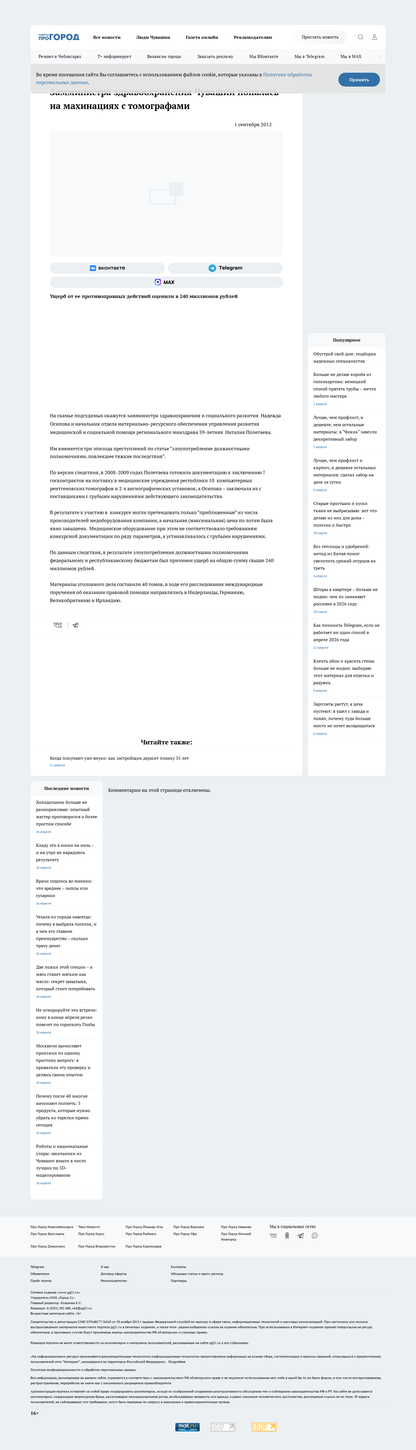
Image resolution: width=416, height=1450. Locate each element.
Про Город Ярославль (47, 1234)
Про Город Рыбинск (141, 1234)
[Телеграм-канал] (225, 268)
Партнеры (179, 1281)
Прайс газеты (41, 1281)
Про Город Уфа (185, 1234)
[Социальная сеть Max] (166, 282)
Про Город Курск (91, 1234)
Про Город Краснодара (143, 1246)
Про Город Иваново (236, 1227)
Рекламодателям (253, 37)
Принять (359, 79)
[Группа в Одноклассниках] (287, 1235)
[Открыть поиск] (360, 37)
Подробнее (177, 1362)
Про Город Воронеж (188, 1227)
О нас (105, 1267)
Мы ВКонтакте (263, 56)
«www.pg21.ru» (68, 1292)
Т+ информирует (114, 56)
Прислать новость (320, 37)
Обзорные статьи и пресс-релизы (197, 1274)
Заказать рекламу (215, 56)
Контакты (178, 1267)
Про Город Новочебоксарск (52, 1227)
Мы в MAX (351, 56)
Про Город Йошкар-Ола (144, 1227)
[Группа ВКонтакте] (107, 268)
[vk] (58, 625)
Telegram (37, 1267)
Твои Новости (89, 1227)
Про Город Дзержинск (48, 1246)
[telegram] (77, 625)
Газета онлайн (202, 37)
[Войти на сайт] (374, 37)
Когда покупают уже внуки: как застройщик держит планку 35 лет (166, 762)
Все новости (107, 37)
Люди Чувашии (153, 37)
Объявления (40, 1274)
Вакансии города (164, 56)
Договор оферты (114, 1274)
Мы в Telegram (309, 56)
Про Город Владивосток (96, 1246)
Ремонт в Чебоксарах (60, 56)
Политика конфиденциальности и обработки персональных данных (83, 1370)
